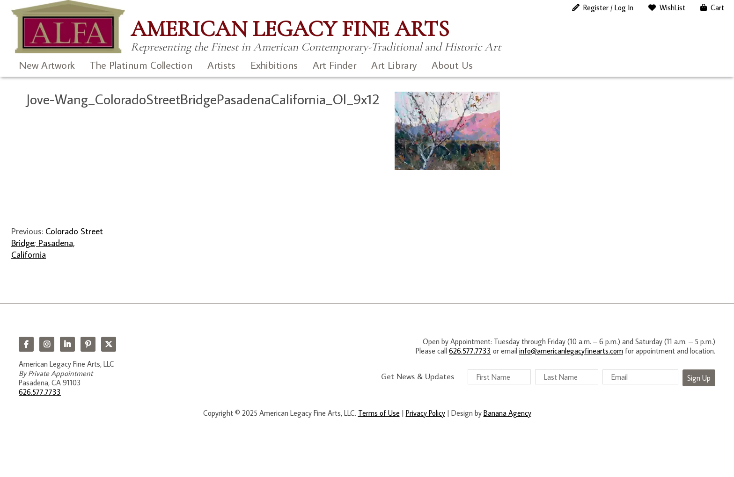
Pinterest (88, 344)
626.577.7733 (40, 392)
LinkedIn (67, 344)
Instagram (46, 344)
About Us (452, 65)
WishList (672, 7)
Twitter (108, 344)
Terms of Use (379, 413)
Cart (717, 7)
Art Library (394, 65)
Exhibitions (274, 65)
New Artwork (47, 65)
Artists (221, 65)
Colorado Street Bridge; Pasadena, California (57, 242)
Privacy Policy (425, 413)
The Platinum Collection (141, 65)
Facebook (26, 344)
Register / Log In (608, 7)
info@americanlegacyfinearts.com (571, 350)
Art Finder (334, 65)
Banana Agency (507, 413)
